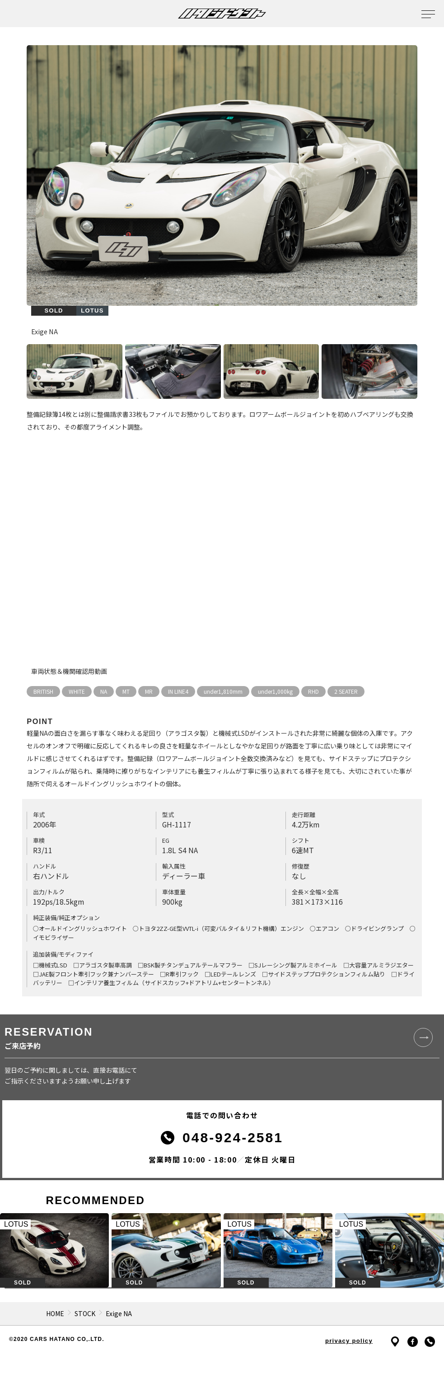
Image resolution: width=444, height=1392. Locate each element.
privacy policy (349, 1340)
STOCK (85, 1313)
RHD (313, 691)
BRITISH (43, 691)
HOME (55, 1313)
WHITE (77, 691)
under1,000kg (275, 691)
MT (126, 691)
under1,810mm (223, 691)
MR (149, 691)
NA (103, 691)
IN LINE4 (178, 691)
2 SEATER (346, 691)
